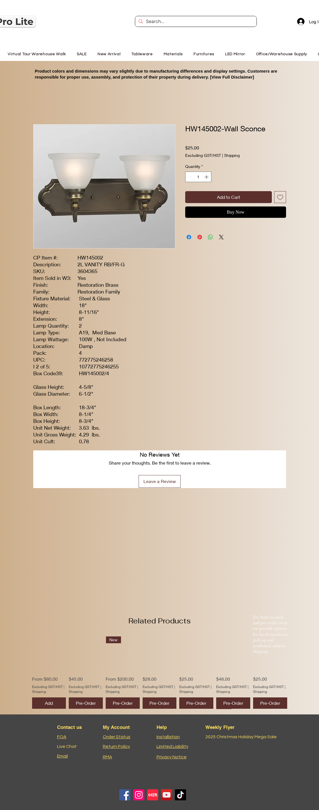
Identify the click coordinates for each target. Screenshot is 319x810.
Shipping (232, 155)
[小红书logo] (152, 794)
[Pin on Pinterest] (199, 237)
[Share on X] (221, 237)
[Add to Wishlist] (280, 197)
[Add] (49, 703)
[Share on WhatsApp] (210, 237)
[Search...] (195, 21)
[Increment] (206, 177)
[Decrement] (189, 177)
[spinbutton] (198, 177)
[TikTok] (180, 794)
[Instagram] (138, 794)
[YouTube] (166, 794)
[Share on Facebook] (188, 237)
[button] (203, 54)
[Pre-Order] (86, 703)
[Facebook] (124, 794)
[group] (159, 672)
